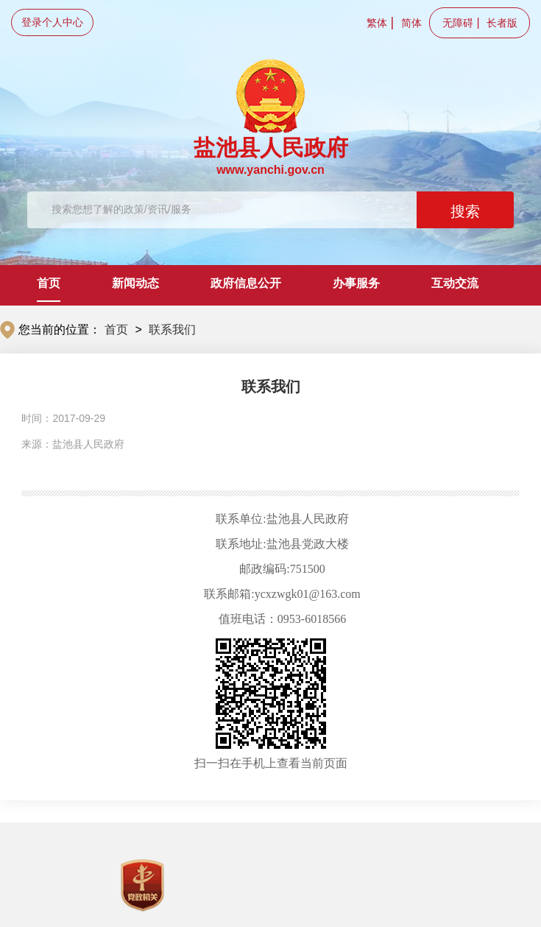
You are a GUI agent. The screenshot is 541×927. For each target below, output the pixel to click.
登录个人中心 (52, 22)
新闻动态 (135, 283)
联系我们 (172, 329)
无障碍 (457, 23)
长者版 (502, 23)
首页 (48, 283)
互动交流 (454, 283)
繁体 (377, 23)
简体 (411, 23)
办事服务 (356, 283)
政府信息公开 (246, 283)
